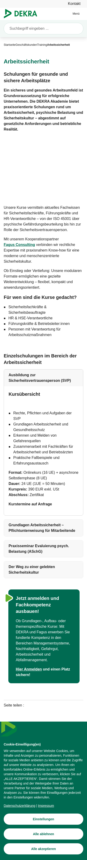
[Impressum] (46, 811)
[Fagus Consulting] (19, 245)
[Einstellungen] (43, 825)
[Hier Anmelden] (29, 669)
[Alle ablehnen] (43, 839)
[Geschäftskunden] (26, 44)
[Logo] (22, 13)
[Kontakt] (74, 3)
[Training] (42, 44)
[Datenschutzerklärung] (19, 811)
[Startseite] (10, 44)
